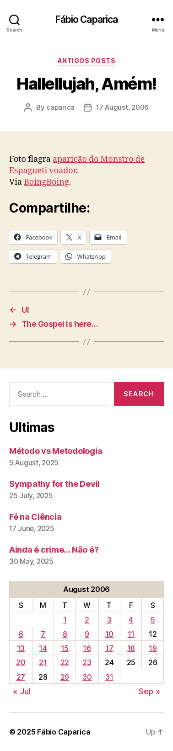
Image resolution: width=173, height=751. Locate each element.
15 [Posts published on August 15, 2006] (65, 648)
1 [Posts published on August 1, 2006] (65, 619)
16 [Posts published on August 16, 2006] (87, 648)
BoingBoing (46, 182)
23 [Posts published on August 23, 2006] (86, 662)
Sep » (149, 691)
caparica (60, 107)
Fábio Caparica (86, 19)
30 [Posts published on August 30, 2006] (87, 677)
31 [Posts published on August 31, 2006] (109, 677)
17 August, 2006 (122, 107)
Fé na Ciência (35, 517)
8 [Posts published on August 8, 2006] (65, 634)
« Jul (21, 691)
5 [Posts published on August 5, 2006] (153, 619)
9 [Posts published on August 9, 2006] (87, 634)
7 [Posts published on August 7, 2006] (43, 634)
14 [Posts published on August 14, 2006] (43, 648)
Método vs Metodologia (55, 451)
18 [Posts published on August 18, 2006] (131, 648)
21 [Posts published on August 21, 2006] (43, 662)
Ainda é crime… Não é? (53, 549)
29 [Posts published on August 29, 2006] (64, 677)
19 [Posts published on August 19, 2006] (153, 648)
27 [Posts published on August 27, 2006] (20, 677)
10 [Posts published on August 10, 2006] (109, 634)
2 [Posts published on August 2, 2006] (87, 619)
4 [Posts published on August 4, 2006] (131, 619)
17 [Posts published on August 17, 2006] (109, 648)
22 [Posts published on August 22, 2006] (64, 662)
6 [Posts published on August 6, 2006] (21, 634)
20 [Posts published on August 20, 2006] (20, 662)
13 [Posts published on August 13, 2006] (21, 648)
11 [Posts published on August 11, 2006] (131, 634)
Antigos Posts (87, 60)
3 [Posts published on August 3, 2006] (109, 619)
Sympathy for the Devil (54, 484)
